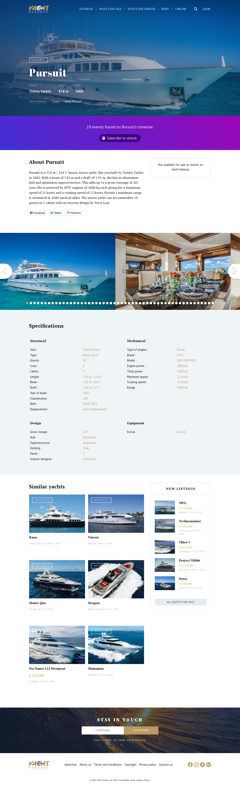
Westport (33, 681)
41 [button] (173, 303)
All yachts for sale (180, 601)
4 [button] (38, 303)
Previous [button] (6, 271)
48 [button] (198, 303)
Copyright (130, 764)
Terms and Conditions (108, 764)
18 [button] (89, 303)
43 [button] (180, 303)
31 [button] (136, 303)
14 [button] (74, 303)
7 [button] (49, 303)
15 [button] (78, 303)
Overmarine (185, 530)
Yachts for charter (142, 9)
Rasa (33, 537)
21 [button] (100, 303)
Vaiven (93, 537)
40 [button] (169, 303)
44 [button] (183, 303)
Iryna (183, 579)
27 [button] (122, 303)
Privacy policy (147, 764)
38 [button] (162, 303)
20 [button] (96, 303)
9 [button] (56, 303)
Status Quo (37, 603)
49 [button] (202, 303)
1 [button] (27, 303)
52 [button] (213, 303)
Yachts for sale (110, 9)
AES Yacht (183, 569)
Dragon (94, 603)
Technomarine (190, 521)
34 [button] (147, 303)
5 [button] (42, 303)
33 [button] (143, 303)
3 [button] (34, 303)
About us (85, 764)
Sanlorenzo (184, 551)
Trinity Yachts (40, 91)
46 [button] (191, 303)
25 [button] (114, 303)
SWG (182, 503)
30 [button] (133, 303)
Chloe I (184, 542)
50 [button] (205, 303)
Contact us (166, 764)
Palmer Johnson (36, 543)
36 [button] (154, 303)
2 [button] (31, 303)
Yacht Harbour (39, 10)
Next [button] (234, 271)
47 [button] (194, 303)
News (165, 9)
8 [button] (53, 303)
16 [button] (82, 303)
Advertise (70, 764)
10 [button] (60, 303)
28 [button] (125, 303)
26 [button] (118, 303)
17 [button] (85, 303)
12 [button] (67, 303)
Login (207, 9)
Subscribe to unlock (122, 138)
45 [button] (187, 303)
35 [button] (151, 303)
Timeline (181, 9)
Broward (92, 543)
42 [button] (176, 303)
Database (86, 9)
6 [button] (45, 303)
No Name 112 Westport (47, 668)
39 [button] (165, 303)
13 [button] (71, 303)
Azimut (182, 512)
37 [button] (158, 303)
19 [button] (93, 303)
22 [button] (103, 303)
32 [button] (140, 303)
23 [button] (107, 303)
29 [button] (129, 303)
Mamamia (96, 668)
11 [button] (63, 303)
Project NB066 (189, 560)
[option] (57, 271)
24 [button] (111, 303)
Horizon (33, 609)
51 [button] (209, 303)
